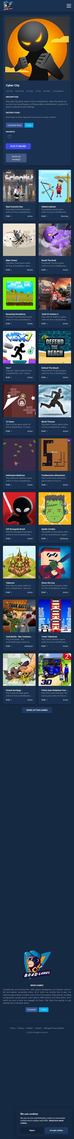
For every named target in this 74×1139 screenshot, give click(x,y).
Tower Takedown (49, 736)
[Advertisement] (37, 143)
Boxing (46, 91)
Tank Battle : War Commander (20, 736)
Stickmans (58, 91)
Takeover (10, 682)
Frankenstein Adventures (53, 574)
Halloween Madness (15, 574)
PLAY (8, 315)
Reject (32, 1130)
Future (29, 91)
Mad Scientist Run (14, 306)
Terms (13, 1127)
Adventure (64, 638)
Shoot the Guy (48, 682)
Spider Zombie (48, 628)
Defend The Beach (50, 467)
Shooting (64, 315)
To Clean (10, 521)
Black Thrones (48, 521)
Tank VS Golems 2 (49, 413)
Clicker (30, 423)
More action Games (37, 809)
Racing (30, 369)
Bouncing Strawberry (15, 413)
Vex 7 (8, 467)
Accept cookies (56, 1130)
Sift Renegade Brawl (15, 628)
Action (9, 91)
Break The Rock (48, 360)
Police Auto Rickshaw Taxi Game (56, 789)
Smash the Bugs (13, 789)
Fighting (19, 91)
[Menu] (69, 6)
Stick (38, 91)
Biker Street (11, 360)
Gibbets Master (48, 306)
